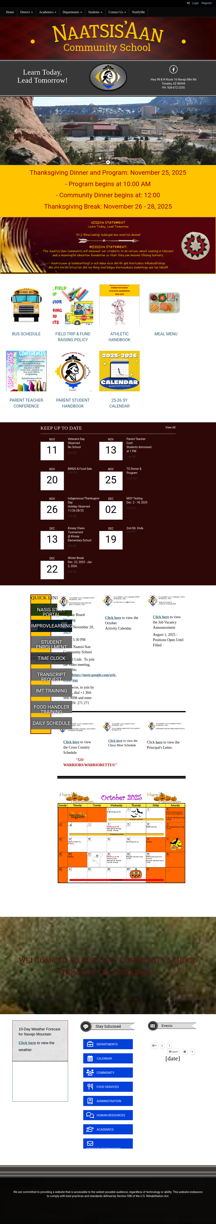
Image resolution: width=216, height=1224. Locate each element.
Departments (72, 12)
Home (10, 12)
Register (207, 3)
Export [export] (173, 1051)
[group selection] (154, 1046)
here (159, 742)
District (26, 12)
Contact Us (117, 12)
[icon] (173, 69)
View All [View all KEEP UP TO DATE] (170, 427)
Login (193, 3)
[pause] (108, 162)
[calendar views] (192, 1052)
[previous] (162, 1046)
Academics (47, 12)
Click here (113, 618)
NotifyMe (138, 12)
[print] (184, 1052)
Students (95, 12)
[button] (16, 131)
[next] (169, 1046)
